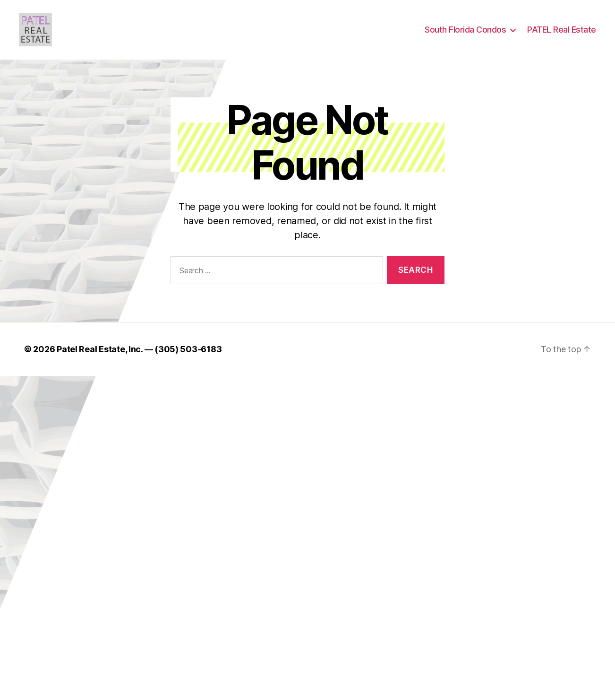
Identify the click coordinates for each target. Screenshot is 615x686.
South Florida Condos (465, 34)
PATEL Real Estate (561, 34)
